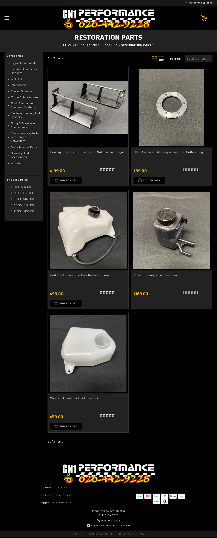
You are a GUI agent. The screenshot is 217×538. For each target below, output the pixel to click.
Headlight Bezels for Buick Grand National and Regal (87, 152)
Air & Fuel (17, 79)
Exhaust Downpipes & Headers (25, 71)
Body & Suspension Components (23, 125)
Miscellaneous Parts (24, 147)
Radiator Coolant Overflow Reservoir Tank (79, 275)
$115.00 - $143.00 (22, 199)
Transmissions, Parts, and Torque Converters (25, 137)
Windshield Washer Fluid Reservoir (74, 398)
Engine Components (24, 63)
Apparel (16, 163)
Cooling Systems (21, 91)
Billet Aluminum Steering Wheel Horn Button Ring (168, 152)
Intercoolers (19, 85)
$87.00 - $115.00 (22, 193)
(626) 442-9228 (203, 3)
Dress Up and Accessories (20, 155)
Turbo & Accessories (24, 97)
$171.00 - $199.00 (22, 211)
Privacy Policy (56, 488)
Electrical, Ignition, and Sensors (25, 115)
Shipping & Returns (56, 504)
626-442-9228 (110, 521)
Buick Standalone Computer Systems (23, 105)
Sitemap (140, 534)
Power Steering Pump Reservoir (156, 275)
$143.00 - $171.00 (22, 205)
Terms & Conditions (56, 496)
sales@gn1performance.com (110, 526)
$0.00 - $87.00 (21, 187)
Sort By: (176, 58)
